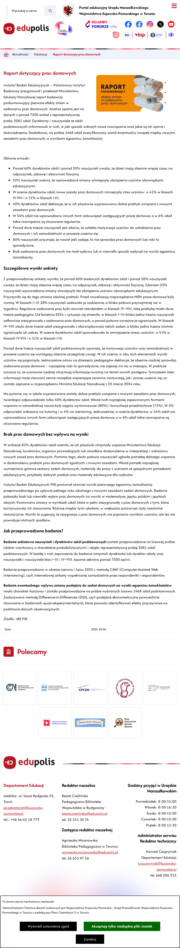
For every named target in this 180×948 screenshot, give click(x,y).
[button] (131, 110)
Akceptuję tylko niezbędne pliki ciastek (122, 926)
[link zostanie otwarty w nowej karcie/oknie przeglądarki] (101, 24)
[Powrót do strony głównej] (6, 54)
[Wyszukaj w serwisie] (26, 10)
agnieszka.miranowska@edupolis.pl (90, 852)
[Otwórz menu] (174, 6)
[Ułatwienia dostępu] (171, 35)
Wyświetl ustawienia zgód (48, 926)
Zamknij (90, 939)
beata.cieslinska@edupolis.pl (84, 813)
